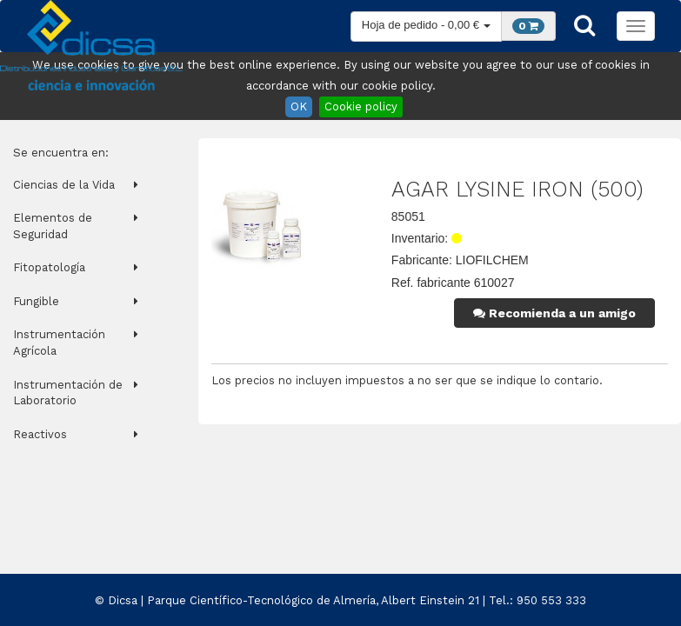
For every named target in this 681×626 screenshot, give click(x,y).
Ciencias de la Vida (64, 184)
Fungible (36, 301)
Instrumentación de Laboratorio (68, 393)
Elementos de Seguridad (52, 226)
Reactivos (40, 434)
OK (298, 106)
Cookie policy (360, 106)
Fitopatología (49, 267)
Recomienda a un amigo (554, 313)
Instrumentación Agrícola (59, 342)
